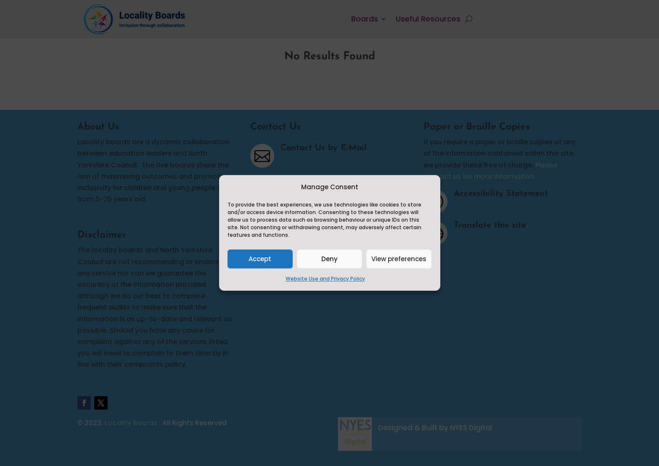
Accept (260, 258)
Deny (329, 258)
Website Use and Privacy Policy (325, 279)
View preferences (398, 258)
